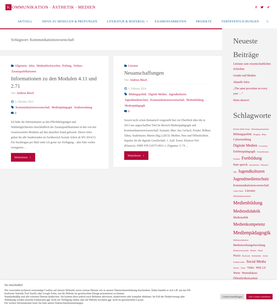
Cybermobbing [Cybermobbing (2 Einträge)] (242, 139)
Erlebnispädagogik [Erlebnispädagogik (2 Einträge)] (244, 151)
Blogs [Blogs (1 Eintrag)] (264, 134)
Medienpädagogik (62, 107)
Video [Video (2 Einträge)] (250, 267)
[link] (267, 21)
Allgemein (21, 65)
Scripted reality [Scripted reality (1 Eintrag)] (239, 262)
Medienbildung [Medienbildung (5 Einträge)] (247, 202)
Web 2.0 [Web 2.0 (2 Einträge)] (261, 267)
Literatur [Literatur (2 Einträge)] (250, 190)
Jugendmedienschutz (136, 99)
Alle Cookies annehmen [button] (259, 296)
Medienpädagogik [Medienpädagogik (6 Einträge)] (252, 232)
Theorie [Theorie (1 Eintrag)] (236, 268)
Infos (32, 65)
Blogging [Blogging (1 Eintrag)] (256, 134)
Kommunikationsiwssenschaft (33, 107)
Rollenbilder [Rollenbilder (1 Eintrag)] (256, 256)
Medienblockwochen (48, 65)
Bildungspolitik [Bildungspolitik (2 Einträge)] (242, 134)
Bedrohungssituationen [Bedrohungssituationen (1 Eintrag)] (260, 129)
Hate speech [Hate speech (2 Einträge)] (240, 164)
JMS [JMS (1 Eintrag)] (235, 172)
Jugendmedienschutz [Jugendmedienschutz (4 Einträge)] (251, 178)
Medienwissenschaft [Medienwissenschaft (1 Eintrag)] (241, 251)
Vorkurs (77, 65)
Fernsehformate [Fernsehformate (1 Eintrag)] (263, 152)
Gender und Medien (244, 75)
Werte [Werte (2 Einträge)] (236, 273)
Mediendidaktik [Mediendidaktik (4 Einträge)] (246, 211)
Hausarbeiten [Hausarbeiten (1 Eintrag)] (254, 165)
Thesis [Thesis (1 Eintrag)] (243, 268)
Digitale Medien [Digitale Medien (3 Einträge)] (245, 145)
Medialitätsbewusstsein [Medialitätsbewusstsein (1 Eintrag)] (242, 196)
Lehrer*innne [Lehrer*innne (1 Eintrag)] (238, 191)
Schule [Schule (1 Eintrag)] (265, 256)
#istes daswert (241, 100)
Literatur (133, 65)
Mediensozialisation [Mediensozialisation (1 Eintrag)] (240, 240)
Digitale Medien (157, 94)
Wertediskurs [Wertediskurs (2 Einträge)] (249, 273)
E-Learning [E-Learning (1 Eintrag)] (263, 146)
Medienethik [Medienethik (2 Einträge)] (240, 217)
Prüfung (66, 65)
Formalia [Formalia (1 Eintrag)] (236, 159)
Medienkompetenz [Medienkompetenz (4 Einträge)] (249, 224)
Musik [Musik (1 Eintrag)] (260, 251)
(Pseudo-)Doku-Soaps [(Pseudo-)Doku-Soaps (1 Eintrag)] (241, 129)
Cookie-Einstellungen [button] (232, 296)
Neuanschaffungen (144, 73)
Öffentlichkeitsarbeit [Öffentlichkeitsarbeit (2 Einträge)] (245, 278)
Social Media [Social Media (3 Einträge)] (256, 261)
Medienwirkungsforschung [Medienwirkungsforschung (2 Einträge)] (249, 245)
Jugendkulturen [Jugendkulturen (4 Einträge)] (251, 171)
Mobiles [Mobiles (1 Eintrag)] (253, 251)
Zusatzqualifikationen (23, 71)
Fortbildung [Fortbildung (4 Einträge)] (251, 158)
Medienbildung (195, 99)
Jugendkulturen (177, 94)
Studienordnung (83, 107)
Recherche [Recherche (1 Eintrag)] (246, 256)
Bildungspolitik (137, 94)
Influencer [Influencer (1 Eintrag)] (265, 165)
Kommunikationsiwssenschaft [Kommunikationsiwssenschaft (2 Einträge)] (251, 185)
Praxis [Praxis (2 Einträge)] (237, 255)
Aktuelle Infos (241, 81)
